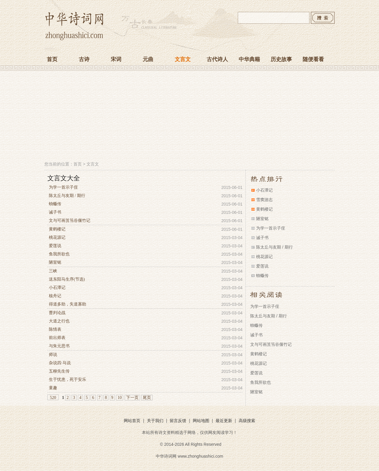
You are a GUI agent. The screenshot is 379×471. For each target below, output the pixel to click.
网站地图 (201, 420)
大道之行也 (59, 321)
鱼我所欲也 (59, 254)
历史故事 (281, 59)
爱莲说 (55, 246)
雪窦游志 (264, 199)
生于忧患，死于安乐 (67, 379)
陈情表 (55, 329)
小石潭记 (57, 287)
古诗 (84, 59)
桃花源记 (57, 237)
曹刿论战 (57, 313)
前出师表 (57, 337)
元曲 (148, 59)
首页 (52, 59)
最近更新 (224, 420)
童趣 (53, 388)
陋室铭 (55, 262)
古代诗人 (217, 59)
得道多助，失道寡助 (67, 304)
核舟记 (55, 296)
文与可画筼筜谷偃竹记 (69, 220)
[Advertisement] (189, 116)
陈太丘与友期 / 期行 (67, 195)
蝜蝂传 (55, 204)
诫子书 (55, 212)
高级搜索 (247, 420)
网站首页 (132, 420)
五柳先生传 (59, 371)
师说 (53, 354)
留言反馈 (178, 420)
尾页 (147, 397)
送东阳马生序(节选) (67, 279)
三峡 (53, 271)
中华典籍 (249, 59)
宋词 (116, 59)
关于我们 (155, 420)
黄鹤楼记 (57, 229)
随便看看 (313, 59)
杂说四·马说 (60, 363)
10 (120, 397)
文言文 (183, 59)
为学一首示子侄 (63, 187)
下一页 (132, 397)
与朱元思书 (59, 346)
